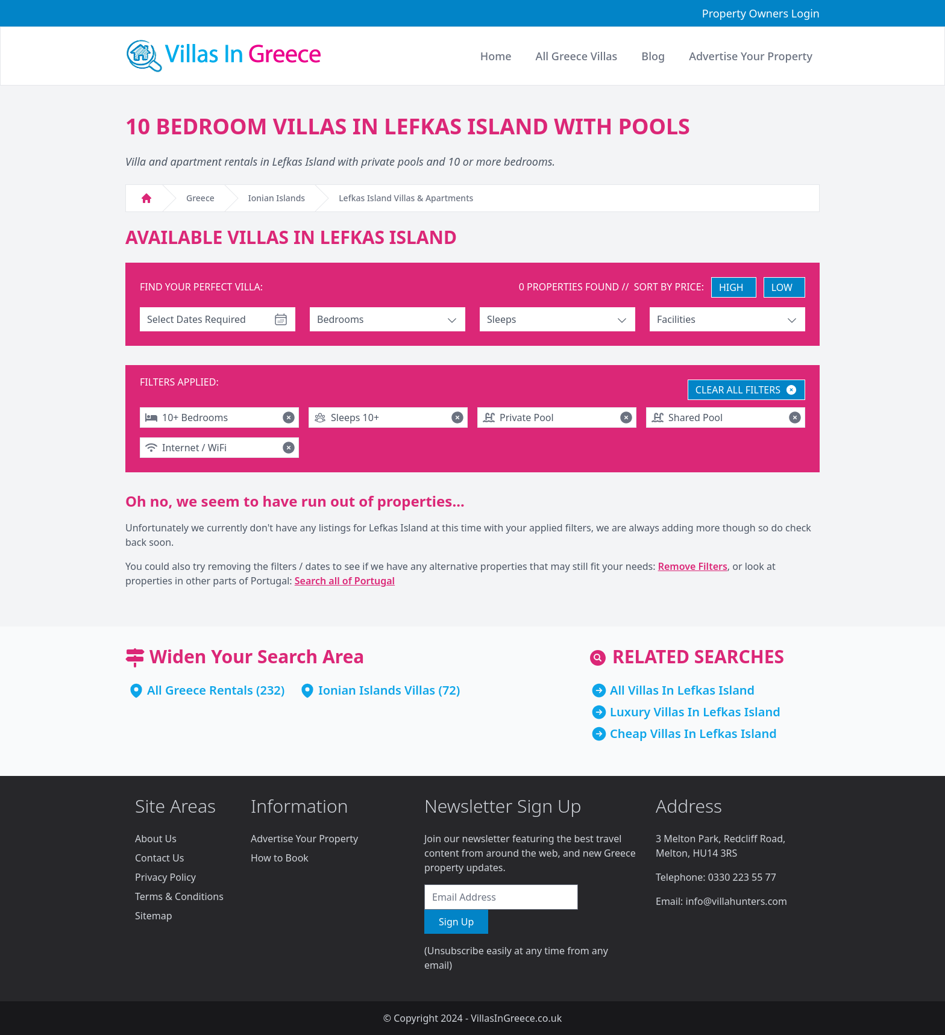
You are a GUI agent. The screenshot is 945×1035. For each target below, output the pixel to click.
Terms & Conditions (179, 896)
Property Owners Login (761, 13)
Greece (200, 198)
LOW (782, 287)
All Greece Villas (577, 56)
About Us (156, 838)
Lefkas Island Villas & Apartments (406, 198)
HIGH (731, 287)
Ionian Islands (276, 198)
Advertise (750, 56)
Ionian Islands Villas (376, 690)
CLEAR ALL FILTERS (746, 389)
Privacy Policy (165, 877)
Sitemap (153, 915)
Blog (653, 56)
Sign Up (456, 921)
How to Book (280, 858)
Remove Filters (692, 566)
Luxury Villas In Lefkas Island (695, 712)
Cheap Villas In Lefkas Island (693, 733)
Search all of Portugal (345, 580)
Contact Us (159, 858)
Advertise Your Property (304, 838)
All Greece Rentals (200, 690)
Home (496, 56)
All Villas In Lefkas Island (682, 690)
